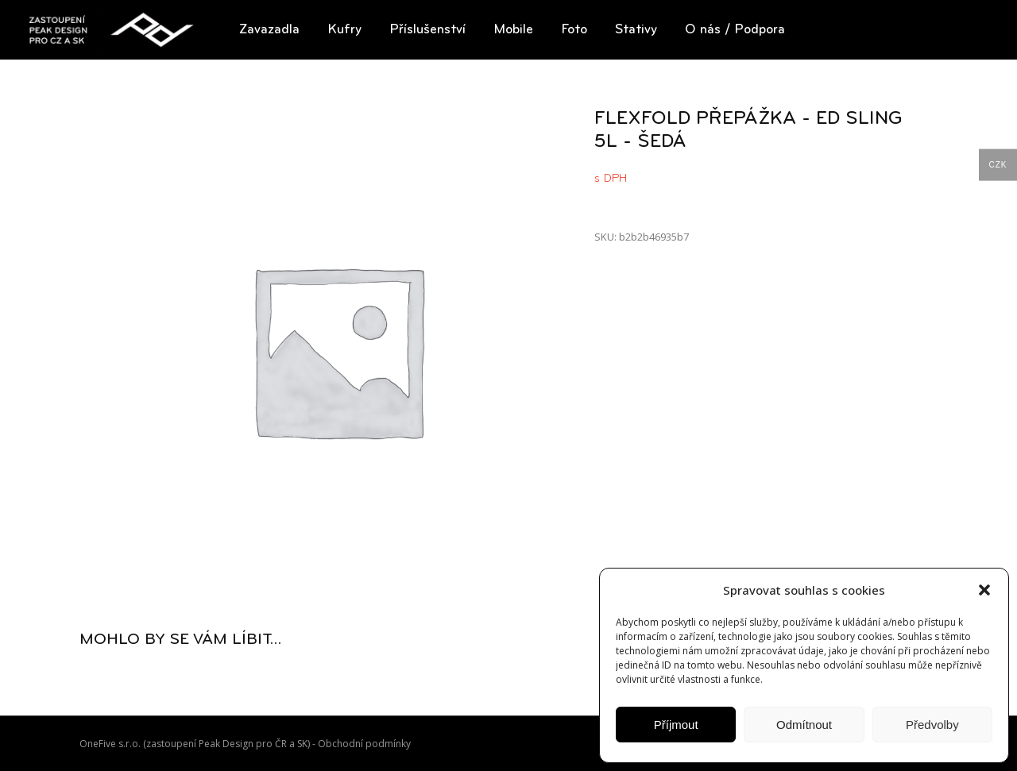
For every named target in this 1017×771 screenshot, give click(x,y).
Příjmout (676, 724)
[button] (984, 590)
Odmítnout (804, 724)
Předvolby (932, 724)
